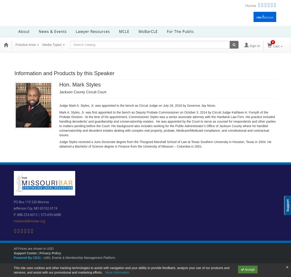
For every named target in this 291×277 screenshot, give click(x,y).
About (24, 31)
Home (250, 5)
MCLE (124, 31)
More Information (117, 272)
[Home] (6, 44)
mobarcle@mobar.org (29, 221)
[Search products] (234, 45)
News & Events (53, 31)
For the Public (180, 31)
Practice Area (27, 45)
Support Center (25, 253)
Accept (248, 269)
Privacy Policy (50, 253)
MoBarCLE (148, 31)
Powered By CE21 (28, 258)
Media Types (53, 45)
